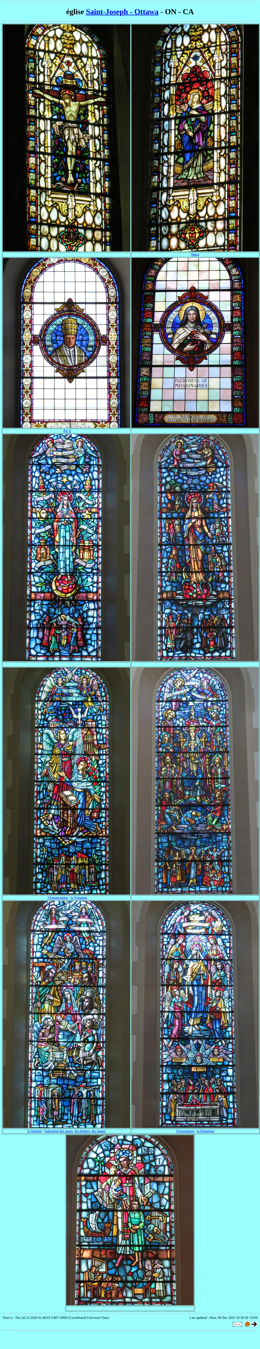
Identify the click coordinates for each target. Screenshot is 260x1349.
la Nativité (34, 1131)
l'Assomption (185, 1131)
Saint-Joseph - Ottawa (122, 11)
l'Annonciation (58, 897)
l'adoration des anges (58, 1131)
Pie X (67, 431)
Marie (195, 254)
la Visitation (79, 897)
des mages (99, 1131)
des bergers (82, 1131)
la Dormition (205, 1131)
